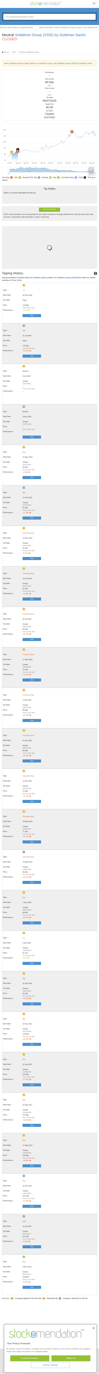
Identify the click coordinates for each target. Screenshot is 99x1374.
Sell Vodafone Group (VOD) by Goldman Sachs (72, 63)
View (32, 315)
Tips (14, 52)
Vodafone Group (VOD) (34, 35)
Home (6, 52)
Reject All (71, 1358)
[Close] (93, 1328)
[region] (50, 1348)
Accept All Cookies (29, 1358)
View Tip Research (49, 209)
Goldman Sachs (72, 35)
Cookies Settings (50, 1365)
